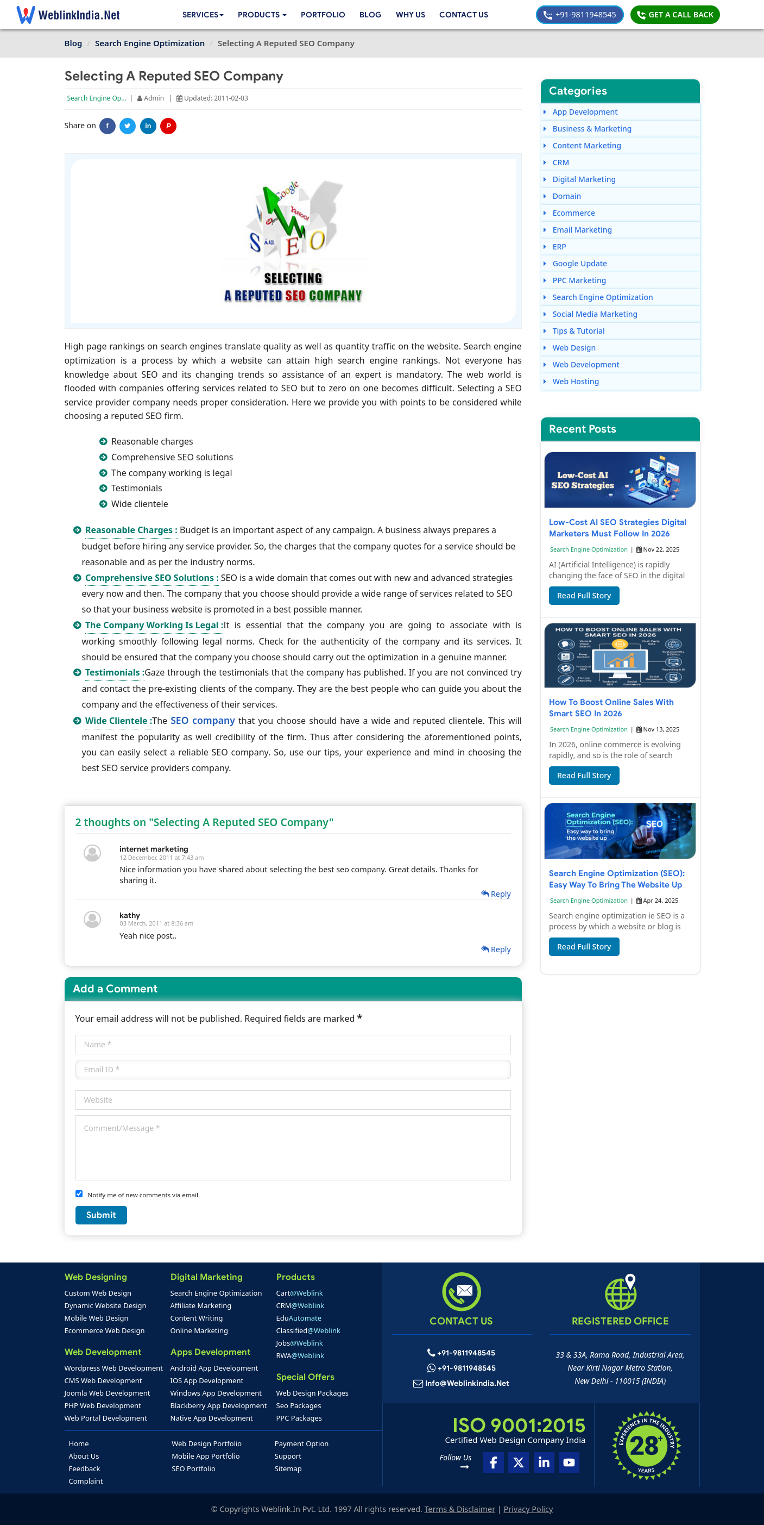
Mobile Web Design (97, 1318)
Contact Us (463, 14)
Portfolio (320, 14)
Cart (299, 1293)
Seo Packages (298, 1405)
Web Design (570, 347)
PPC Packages (299, 1418)
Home (79, 1443)
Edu (299, 1318)
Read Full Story (584, 595)
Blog (367, 14)
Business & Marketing (588, 128)
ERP (555, 246)
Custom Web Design (98, 1293)
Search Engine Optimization (109, 98)
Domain (562, 196)
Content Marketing (582, 145)
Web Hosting (571, 381)
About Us (84, 1456)
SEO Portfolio (194, 1468)
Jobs (299, 1343)
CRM (556, 162)
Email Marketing (578, 229)
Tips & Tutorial (574, 331)
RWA (300, 1355)
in (148, 126)
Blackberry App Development (219, 1405)
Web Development (582, 364)
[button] (258, 15)
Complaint (86, 1481)
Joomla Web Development (107, 1393)
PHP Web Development (103, 1405)
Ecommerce (569, 213)
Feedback (84, 1468)
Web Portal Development (106, 1418)
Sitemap (288, 1468)
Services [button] (195, 14)
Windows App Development (216, 1393)
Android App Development (214, 1368)
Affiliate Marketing (201, 1305)
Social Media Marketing (590, 314)
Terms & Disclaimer (460, 1509)
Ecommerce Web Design (105, 1330)
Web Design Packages (312, 1393)
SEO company (203, 720)
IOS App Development (207, 1380)
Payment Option (302, 1443)
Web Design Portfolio (207, 1443)
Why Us (408, 14)
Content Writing (197, 1318)
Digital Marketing (580, 179)
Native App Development (212, 1418)
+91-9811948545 (580, 14)
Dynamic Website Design (106, 1305)
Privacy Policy (528, 1509)
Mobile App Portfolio (205, 1456)
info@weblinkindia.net (467, 1383)
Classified (308, 1330)
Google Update (575, 263)
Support (288, 1456)
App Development (581, 112)
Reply (496, 894)
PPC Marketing (575, 280)
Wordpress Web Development (114, 1368)
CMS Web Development (103, 1380)
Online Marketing (199, 1330)
